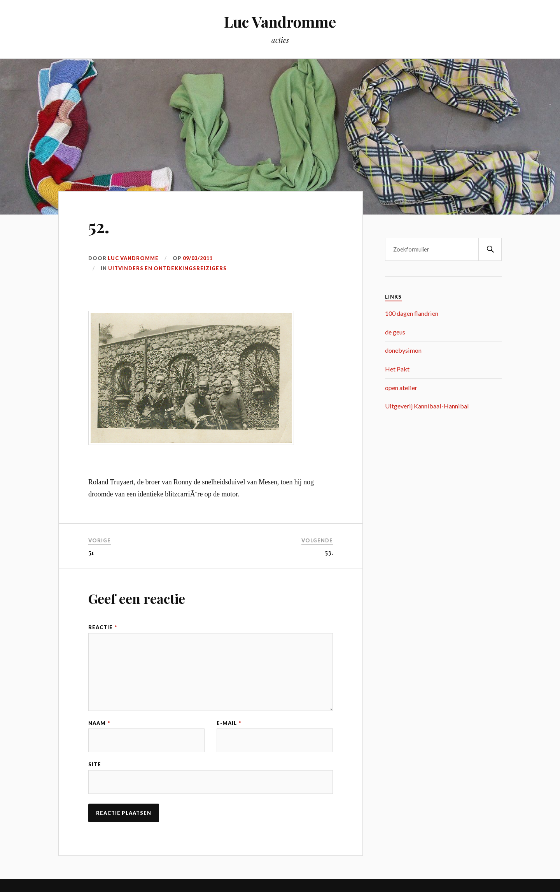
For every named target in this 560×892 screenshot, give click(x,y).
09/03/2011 (197, 258)
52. (98, 226)
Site (94, 764)
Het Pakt (397, 369)
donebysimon (403, 350)
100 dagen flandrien (411, 313)
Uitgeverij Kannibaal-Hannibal (427, 406)
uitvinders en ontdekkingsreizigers (167, 268)
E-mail (229, 723)
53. (329, 552)
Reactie (102, 627)
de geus (395, 332)
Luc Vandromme (280, 22)
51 (91, 552)
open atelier (401, 387)
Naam (99, 723)
